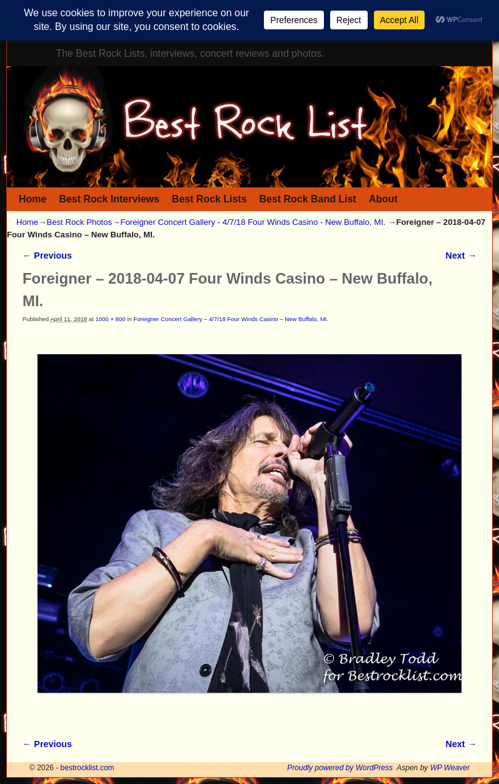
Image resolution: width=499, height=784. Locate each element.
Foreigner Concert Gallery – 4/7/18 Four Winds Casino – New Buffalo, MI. (230, 318)
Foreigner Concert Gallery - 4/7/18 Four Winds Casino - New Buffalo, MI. (252, 222)
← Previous (47, 256)
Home (32, 199)
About (383, 199)
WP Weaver (450, 767)
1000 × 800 (110, 318)
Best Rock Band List (308, 199)
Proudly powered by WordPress (340, 767)
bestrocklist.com (87, 767)
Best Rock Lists (209, 199)
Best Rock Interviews (109, 199)
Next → (461, 256)
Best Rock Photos (79, 222)
